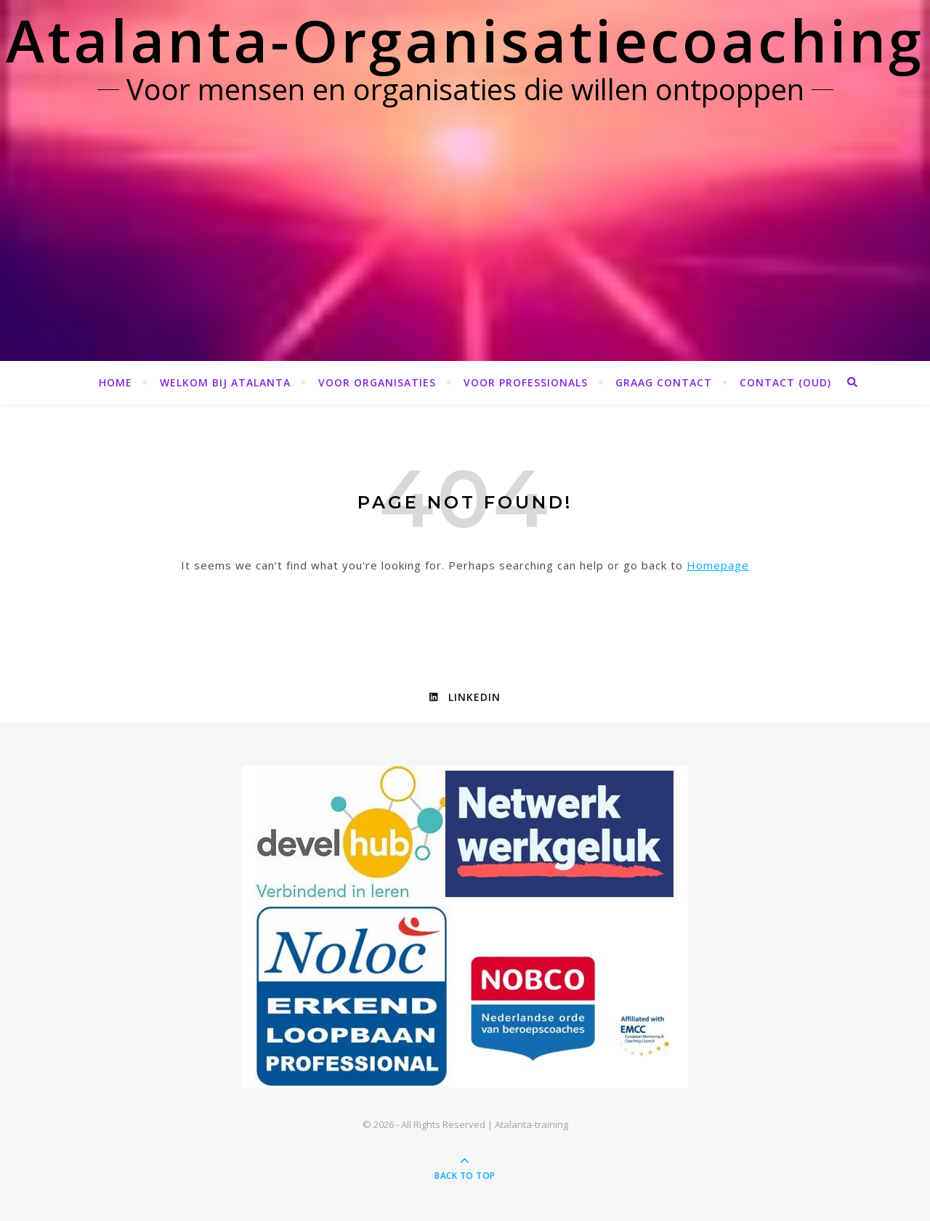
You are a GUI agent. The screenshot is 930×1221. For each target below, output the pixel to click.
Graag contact (663, 382)
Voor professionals (526, 382)
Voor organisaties (377, 382)
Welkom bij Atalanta (225, 382)
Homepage (718, 565)
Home (115, 382)
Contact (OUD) (785, 382)
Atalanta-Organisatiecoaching (465, 39)
